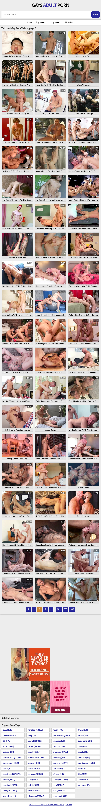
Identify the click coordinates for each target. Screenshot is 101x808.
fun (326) (82, 768)
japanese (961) (59, 741)
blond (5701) (59, 746)
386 (72, 609)
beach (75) (83, 735)
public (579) (33, 785)
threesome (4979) (11, 763)
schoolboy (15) (9, 796)
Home (29, 22)
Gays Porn (50, 5)
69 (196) (6, 741)
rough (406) (58, 730)
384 (58, 609)
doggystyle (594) (60, 763)
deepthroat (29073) (12, 774)
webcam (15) (84, 757)
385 (65, 609)
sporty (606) (83, 752)
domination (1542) (86, 763)
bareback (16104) (11, 785)
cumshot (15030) (35, 774)
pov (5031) (58, 768)
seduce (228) (8, 752)
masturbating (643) (61, 735)
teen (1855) (8, 730)
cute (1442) (33, 779)
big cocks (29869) (36, 796)
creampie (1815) (60, 779)
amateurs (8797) (60, 752)
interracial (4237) (36, 757)
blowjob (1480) (10, 790)
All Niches (69, 22)
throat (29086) (34, 746)
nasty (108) (83, 746)
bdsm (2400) (33, 790)
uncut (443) (83, 779)
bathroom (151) (35, 768)
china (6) (6, 768)
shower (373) (34, 763)
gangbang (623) (85, 741)
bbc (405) (82, 774)
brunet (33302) (35, 741)
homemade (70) (60, 796)
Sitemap (69, 805)
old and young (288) (12, 757)
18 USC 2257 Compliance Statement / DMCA (46, 805)
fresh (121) (83, 730)
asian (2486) (8, 746)
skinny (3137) (9, 779)
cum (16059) (58, 785)
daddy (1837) (34, 752)
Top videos (40, 22)
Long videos (55, 22)
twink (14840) (9, 735)
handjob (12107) (35, 730)
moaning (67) (59, 757)
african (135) (58, 774)
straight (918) (59, 790)
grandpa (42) (84, 785)
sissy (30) (32, 735)
